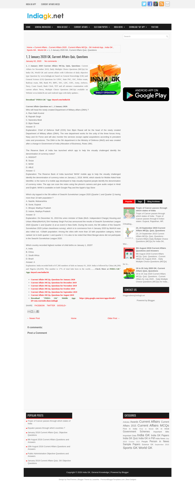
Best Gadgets (131, 479)
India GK (109, 47)
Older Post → (114, 318)
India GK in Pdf (147, 438)
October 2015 (134, 442)
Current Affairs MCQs (50, 4)
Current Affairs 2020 (57, 47)
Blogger (151, 300)
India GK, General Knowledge (95, 472)
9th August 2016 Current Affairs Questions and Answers (151, 249)
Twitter (50, 306)
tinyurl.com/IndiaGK (40, 272)
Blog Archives (153, 201)
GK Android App (96, 47)
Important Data (130, 435)
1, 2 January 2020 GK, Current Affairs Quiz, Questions (57, 56)
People (144, 441)
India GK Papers (160, 435)
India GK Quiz (64, 26)
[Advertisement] (62, 38)
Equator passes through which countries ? (46, 428)
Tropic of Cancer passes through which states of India (151, 209)
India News (120, 26)
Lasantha (95, 479)
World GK (42, 50)
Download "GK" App (139, 26)
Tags (140, 201)
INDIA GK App (31, 4)
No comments (50, 61)
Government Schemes (136, 431)
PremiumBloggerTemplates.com (113, 479)
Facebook (39, 306)
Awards (134, 422)
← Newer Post (33, 318)
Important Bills (161, 432)
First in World (146, 429)
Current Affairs (83, 26)
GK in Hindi (162, 429)
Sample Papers (131, 444)
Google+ (61, 306)
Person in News (159, 441)
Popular (128, 201)
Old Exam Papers (103, 26)
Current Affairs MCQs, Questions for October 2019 (53, 289)
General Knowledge (45, 26)
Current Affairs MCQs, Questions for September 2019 (54, 292)
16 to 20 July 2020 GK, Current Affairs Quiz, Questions (150, 269)
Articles (126, 422)
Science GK (147, 444)
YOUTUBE (154, 26)
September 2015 (162, 444)
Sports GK (31, 50)
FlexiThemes (71, 479)
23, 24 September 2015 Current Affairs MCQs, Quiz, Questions (150, 229)
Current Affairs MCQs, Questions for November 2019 (54, 286)
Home (28, 26)
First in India (130, 429)
